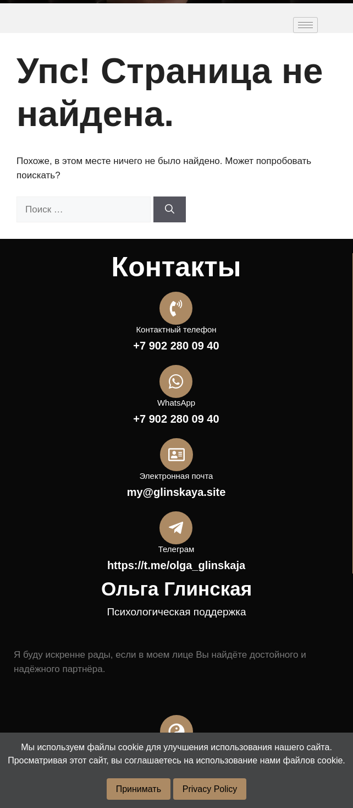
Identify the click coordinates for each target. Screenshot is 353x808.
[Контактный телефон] (175, 308)
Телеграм (176, 549)
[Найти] (169, 209)
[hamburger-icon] (305, 25)
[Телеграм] (175, 527)
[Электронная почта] (176, 454)
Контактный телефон (176, 329)
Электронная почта (176, 476)
